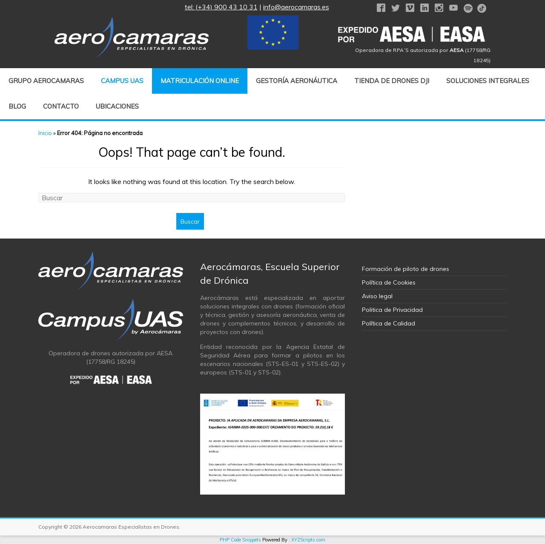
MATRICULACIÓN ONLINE (200, 81)
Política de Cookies (389, 282)
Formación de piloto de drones (405, 269)
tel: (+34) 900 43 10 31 (221, 7)
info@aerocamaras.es (296, 7)
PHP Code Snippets (240, 540)
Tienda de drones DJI (391, 81)
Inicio (45, 133)
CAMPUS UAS (122, 81)
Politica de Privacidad (392, 310)
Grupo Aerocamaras (46, 81)
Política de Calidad (388, 323)
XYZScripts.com (308, 540)
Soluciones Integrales (487, 81)
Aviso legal (377, 296)
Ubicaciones (117, 106)
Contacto (61, 106)
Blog (17, 106)
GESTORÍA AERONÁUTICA (296, 81)
